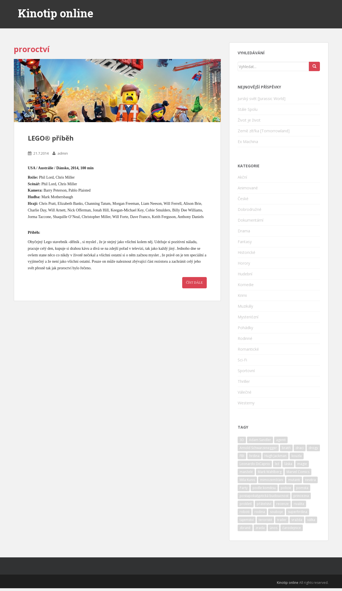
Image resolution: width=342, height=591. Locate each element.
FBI (242, 455)
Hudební (245, 273)
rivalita (299, 503)
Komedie (246, 284)
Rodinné (245, 338)
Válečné (244, 392)
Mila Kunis (247, 479)
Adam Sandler (260, 439)
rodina (259, 511)
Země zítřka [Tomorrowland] (264, 130)
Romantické (248, 349)
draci (300, 447)
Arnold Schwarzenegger (258, 447)
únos (273, 527)
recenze (282, 503)
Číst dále (194, 282)
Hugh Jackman (275, 455)
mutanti (294, 479)
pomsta (302, 487)
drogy (313, 447)
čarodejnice (291, 527)
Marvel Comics (298, 471)
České (243, 198)
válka (311, 519)
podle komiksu (264, 487)
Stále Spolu (248, 109)
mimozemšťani (271, 479)
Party (244, 487)
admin (62, 153)
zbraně (245, 527)
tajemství (247, 519)
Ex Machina (248, 141)
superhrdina (297, 511)
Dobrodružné (249, 209)
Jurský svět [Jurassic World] (261, 98)
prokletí (246, 503)
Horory (244, 263)
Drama (244, 230)
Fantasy (245, 241)
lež (277, 463)
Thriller (244, 381)
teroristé (265, 519)
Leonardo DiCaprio (255, 463)
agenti (281, 439)
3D (242, 439)
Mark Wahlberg (270, 471)
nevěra (310, 479)
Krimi (242, 295)
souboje (276, 511)
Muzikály (245, 306)
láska (288, 463)
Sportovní (246, 370)
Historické (246, 252)
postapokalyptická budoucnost (264, 495)
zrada (260, 527)
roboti (245, 511)
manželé (246, 471)
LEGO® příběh (51, 138)
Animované (248, 187)
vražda (296, 519)
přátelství (264, 503)
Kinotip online (55, 13)
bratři (286, 447)
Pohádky (245, 327)
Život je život (249, 120)
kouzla (296, 455)
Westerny (246, 402)
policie (286, 487)
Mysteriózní (248, 316)
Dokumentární (250, 220)
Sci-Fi (242, 359)
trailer (282, 519)
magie (302, 463)
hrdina (254, 455)
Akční (242, 177)
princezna (301, 495)
